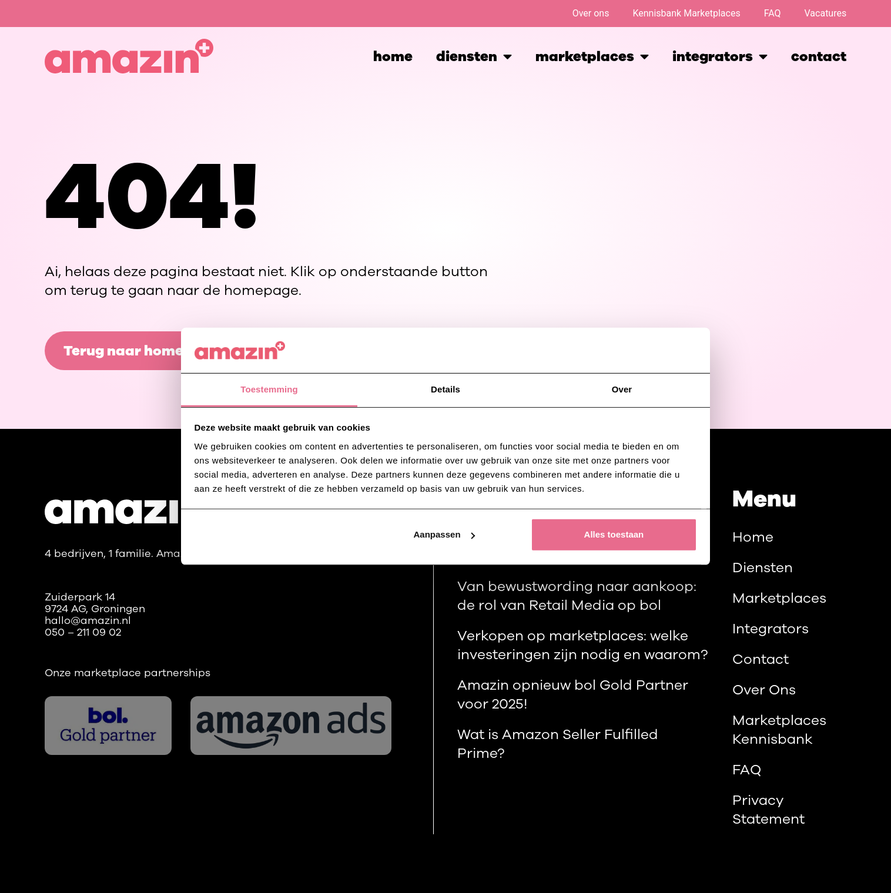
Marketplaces (779, 598)
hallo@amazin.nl (88, 620)
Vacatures (826, 13)
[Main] (133, 506)
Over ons (590, 13)
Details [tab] (445, 389)
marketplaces (592, 56)
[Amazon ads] (290, 725)
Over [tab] (622, 389)
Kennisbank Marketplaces (686, 13)
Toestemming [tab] (269, 389)
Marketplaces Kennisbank (779, 729)
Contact (818, 56)
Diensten (474, 56)
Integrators (770, 628)
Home (393, 56)
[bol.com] (108, 725)
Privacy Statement (768, 809)
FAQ (772, 13)
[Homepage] (129, 56)
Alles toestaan (614, 534)
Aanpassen (444, 534)
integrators (720, 56)
